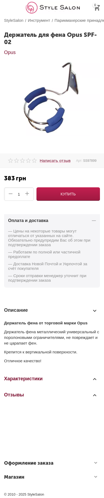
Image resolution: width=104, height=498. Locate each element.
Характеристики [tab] (50, 379)
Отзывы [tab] (50, 395)
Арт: (79, 161)
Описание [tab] (50, 310)
